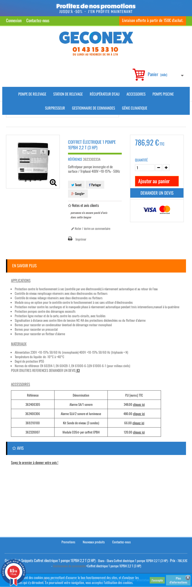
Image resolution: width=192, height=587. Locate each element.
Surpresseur (55, 108)
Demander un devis (157, 193)
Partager (95, 184)
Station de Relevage (68, 94)
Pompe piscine (163, 94)
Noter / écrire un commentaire (90, 228)
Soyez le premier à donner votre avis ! (34, 462)
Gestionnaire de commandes (93, 108)
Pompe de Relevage (32, 94)
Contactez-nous (37, 20)
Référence (75, 159)
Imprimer (81, 239)
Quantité (141, 159)
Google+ (77, 193)
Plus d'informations (178, 580)
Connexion (14, 20)
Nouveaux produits (94, 542)
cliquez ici (139, 404)
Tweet (76, 184)
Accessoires (136, 94)
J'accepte (157, 580)
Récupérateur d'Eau (105, 94)
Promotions (68, 542)
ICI (78, 370)
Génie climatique (134, 108)
